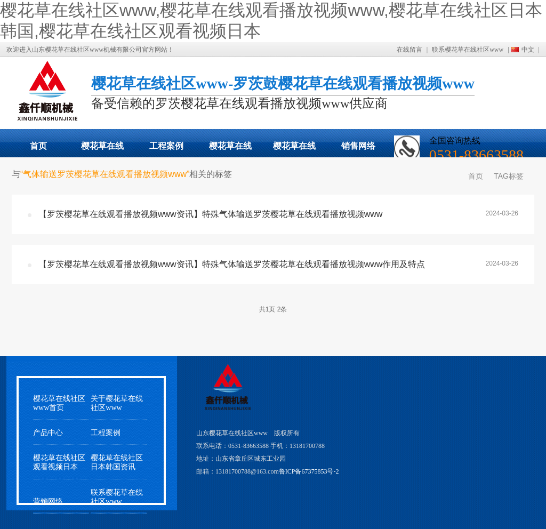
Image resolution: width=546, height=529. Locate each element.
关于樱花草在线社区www (117, 403)
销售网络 (358, 145)
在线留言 (409, 49)
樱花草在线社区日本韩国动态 (230, 149)
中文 (527, 49)
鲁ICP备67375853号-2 (309, 471)
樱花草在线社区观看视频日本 (294, 149)
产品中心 (48, 433)
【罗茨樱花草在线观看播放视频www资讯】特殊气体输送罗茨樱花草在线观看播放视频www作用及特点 (231, 264)
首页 (38, 145)
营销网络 (48, 502)
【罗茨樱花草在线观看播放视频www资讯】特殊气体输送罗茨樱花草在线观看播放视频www (210, 214)
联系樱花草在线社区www (467, 49)
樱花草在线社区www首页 (59, 403)
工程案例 (166, 145)
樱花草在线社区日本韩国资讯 (117, 462)
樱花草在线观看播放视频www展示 (102, 149)
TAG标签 (509, 176)
